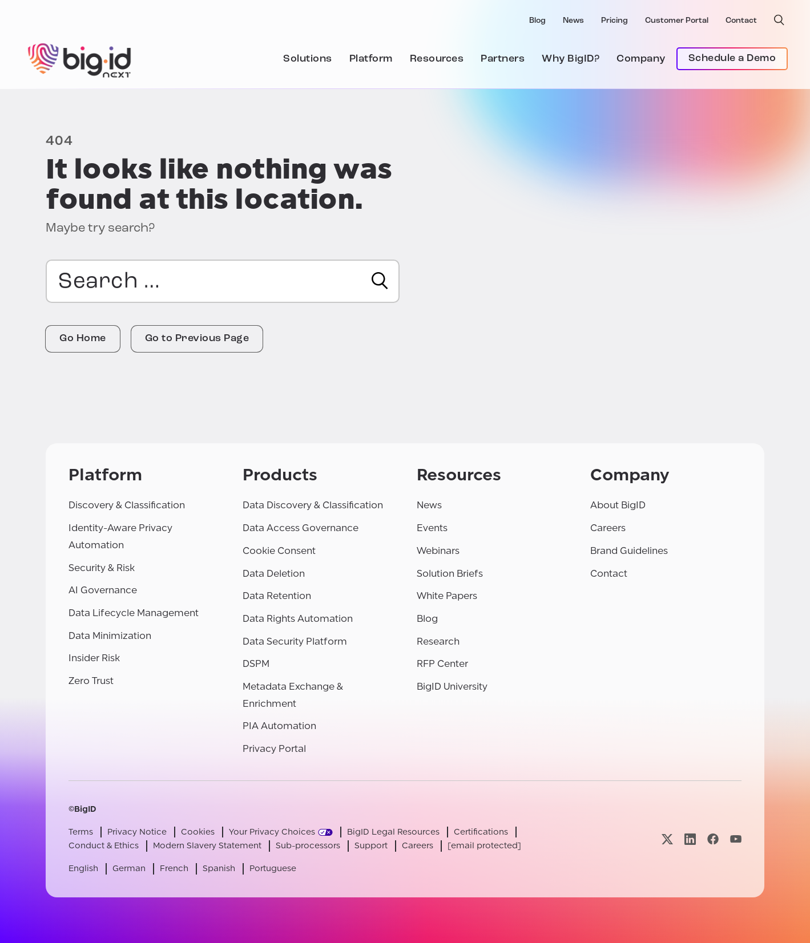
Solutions (307, 59)
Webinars (438, 550)
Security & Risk (101, 567)
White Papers (447, 595)
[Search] (380, 280)
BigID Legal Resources (393, 832)
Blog (537, 21)
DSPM (256, 663)
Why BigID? (570, 59)
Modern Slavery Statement (207, 846)
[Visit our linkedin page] (690, 838)
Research (438, 641)
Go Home (82, 338)
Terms (80, 832)
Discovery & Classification (126, 505)
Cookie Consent (279, 550)
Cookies (198, 832)
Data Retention (277, 595)
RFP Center (442, 663)
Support (371, 846)
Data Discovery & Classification (313, 505)
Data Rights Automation (298, 618)
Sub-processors (308, 846)
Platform (371, 59)
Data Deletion (274, 573)
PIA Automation (279, 726)
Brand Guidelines (629, 550)
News (573, 21)
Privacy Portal (274, 748)
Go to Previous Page (197, 338)
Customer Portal (676, 21)
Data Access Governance (300, 528)
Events (432, 528)
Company (641, 59)
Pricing (614, 21)
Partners (503, 59)
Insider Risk (94, 658)
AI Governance (102, 590)
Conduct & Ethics (103, 846)
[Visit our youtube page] (736, 838)
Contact (741, 21)
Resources (437, 59)
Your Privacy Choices (272, 832)
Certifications (481, 832)
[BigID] (80, 59)
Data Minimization (109, 635)
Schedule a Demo (732, 58)
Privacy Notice (137, 832)
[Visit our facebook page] (713, 838)
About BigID (618, 505)
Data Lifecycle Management (133, 613)
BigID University (452, 686)
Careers (608, 528)
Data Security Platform (295, 641)
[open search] (779, 20)
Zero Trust (91, 680)
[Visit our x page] (667, 838)
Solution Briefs (450, 573)
